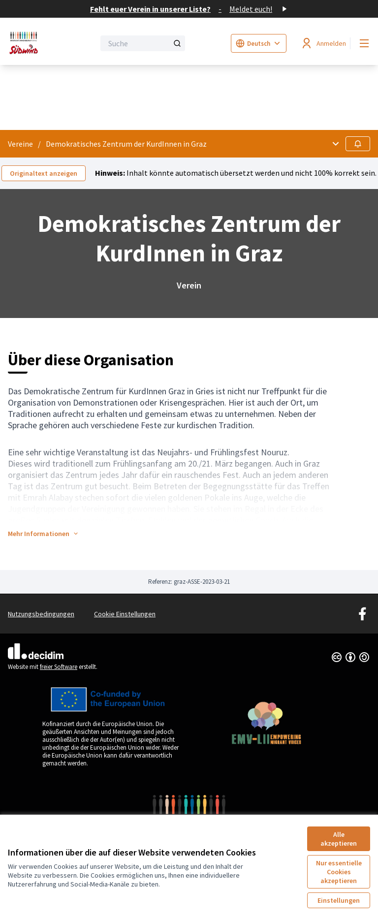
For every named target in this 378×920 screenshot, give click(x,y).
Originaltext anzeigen (43, 173)
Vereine (20, 144)
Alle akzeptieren (338, 839)
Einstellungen (338, 900)
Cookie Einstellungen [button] (125, 613)
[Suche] (142, 43)
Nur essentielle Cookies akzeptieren (339, 871)
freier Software (58, 667)
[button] (43, 533)
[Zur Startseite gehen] (27, 43)
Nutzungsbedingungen (41, 613)
